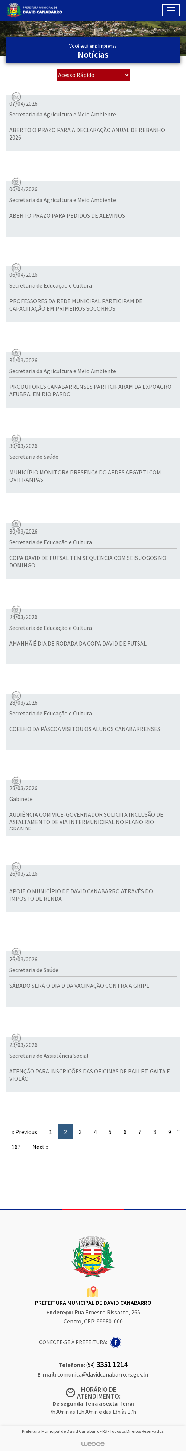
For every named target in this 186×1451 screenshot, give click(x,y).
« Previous (24, 1132)
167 (16, 1146)
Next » (40, 1146)
